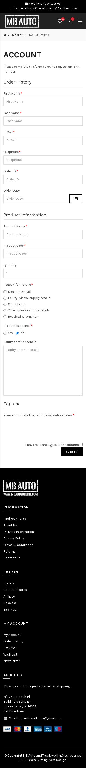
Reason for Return (17, 285)
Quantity (10, 265)
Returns (9, 551)
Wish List (10, 654)
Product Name (14, 226)
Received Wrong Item (21, 316)
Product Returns (38, 35)
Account (16, 35)
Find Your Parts (14, 519)
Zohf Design (57, 760)
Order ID (9, 171)
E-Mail (8, 132)
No (20, 333)
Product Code (13, 246)
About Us (10, 525)
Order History (13, 641)
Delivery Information (18, 532)
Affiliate (9, 596)
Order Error (14, 304)
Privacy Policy (13, 538)
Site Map (9, 610)
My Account (12, 635)
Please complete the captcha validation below (37, 415)
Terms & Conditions (18, 545)
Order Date (11, 191)
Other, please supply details (26, 310)
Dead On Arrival (17, 292)
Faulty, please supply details (26, 298)
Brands (8, 583)
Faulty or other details (19, 342)
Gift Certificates (15, 590)
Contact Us (11, 558)
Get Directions (68, 8)
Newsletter (11, 661)
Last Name (11, 113)
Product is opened (17, 326)
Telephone (11, 152)
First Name (11, 93)
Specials (9, 603)
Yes (8, 333)
